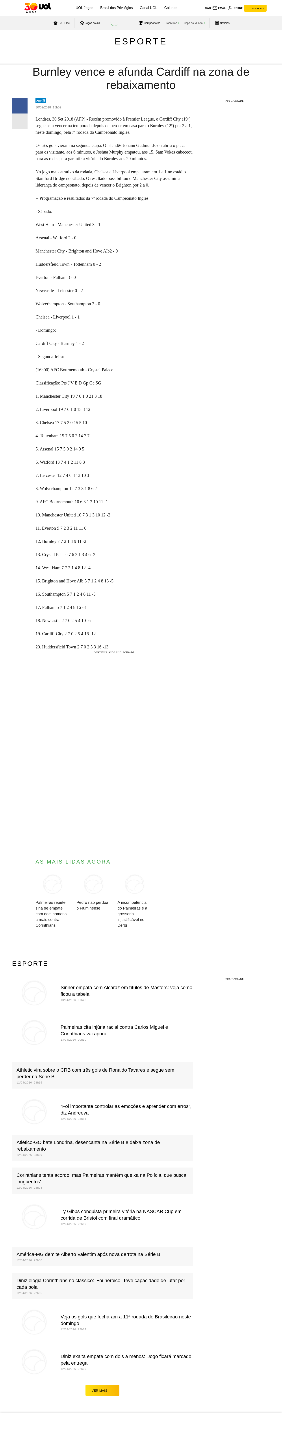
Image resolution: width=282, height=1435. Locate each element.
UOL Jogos (84, 8)
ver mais (102, 1390)
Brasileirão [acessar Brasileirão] (171, 23)
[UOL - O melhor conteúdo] (38, 8)
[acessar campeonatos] (149, 23)
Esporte (141, 41)
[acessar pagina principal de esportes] (222, 23)
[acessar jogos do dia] (89, 23)
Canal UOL (148, 8)
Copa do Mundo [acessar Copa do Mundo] (193, 23)
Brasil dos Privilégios (116, 8)
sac (208, 8)
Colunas (170, 8)
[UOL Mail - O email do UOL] (219, 8)
